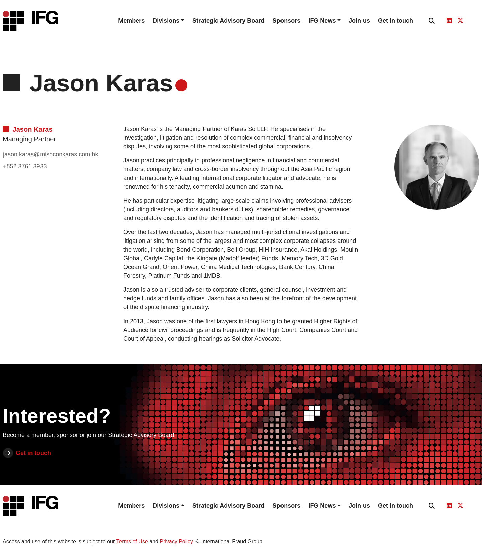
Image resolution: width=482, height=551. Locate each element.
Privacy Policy (176, 541)
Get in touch (395, 20)
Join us (359, 20)
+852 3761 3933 (25, 166)
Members (131, 20)
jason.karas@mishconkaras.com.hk (50, 154)
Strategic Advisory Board (228, 20)
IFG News (322, 20)
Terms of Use (132, 541)
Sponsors (286, 20)
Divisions (166, 20)
